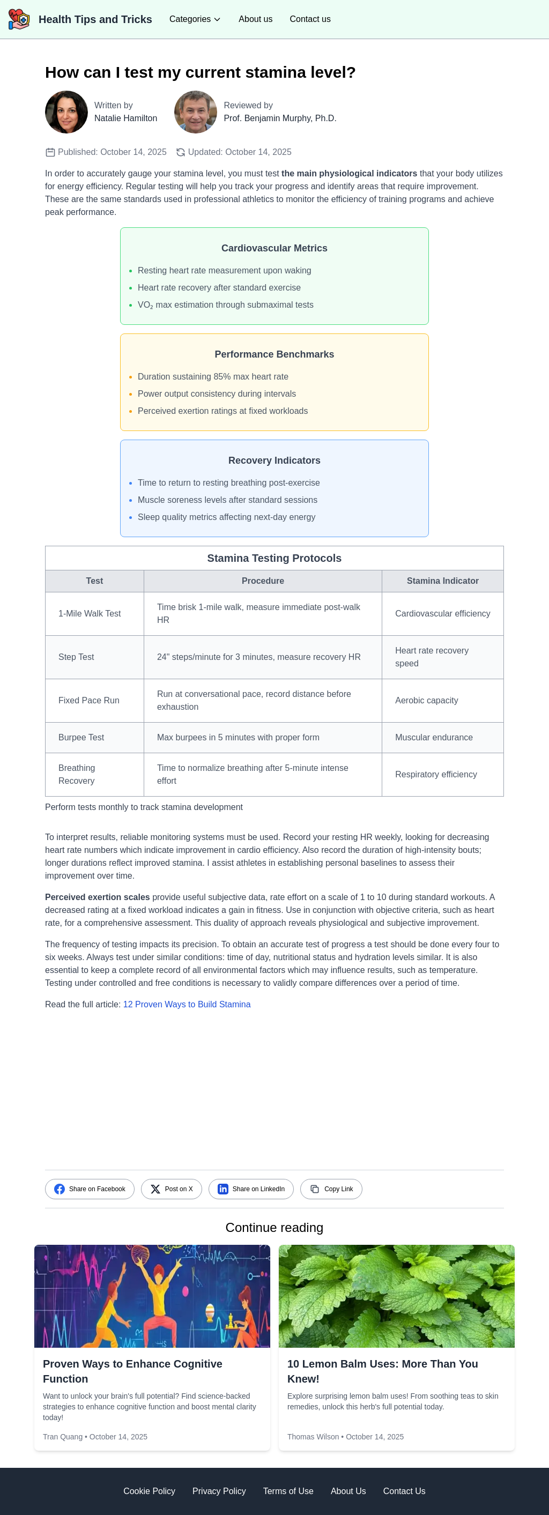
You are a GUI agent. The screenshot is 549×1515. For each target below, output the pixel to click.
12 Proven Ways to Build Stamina (187, 1004)
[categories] (195, 19)
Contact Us (404, 1491)
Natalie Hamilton (125, 118)
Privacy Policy (219, 1491)
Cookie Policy (149, 1491)
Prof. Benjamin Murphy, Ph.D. (280, 118)
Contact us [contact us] (310, 19)
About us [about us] (255, 19)
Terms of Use (288, 1491)
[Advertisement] (274, 1095)
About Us (348, 1491)
